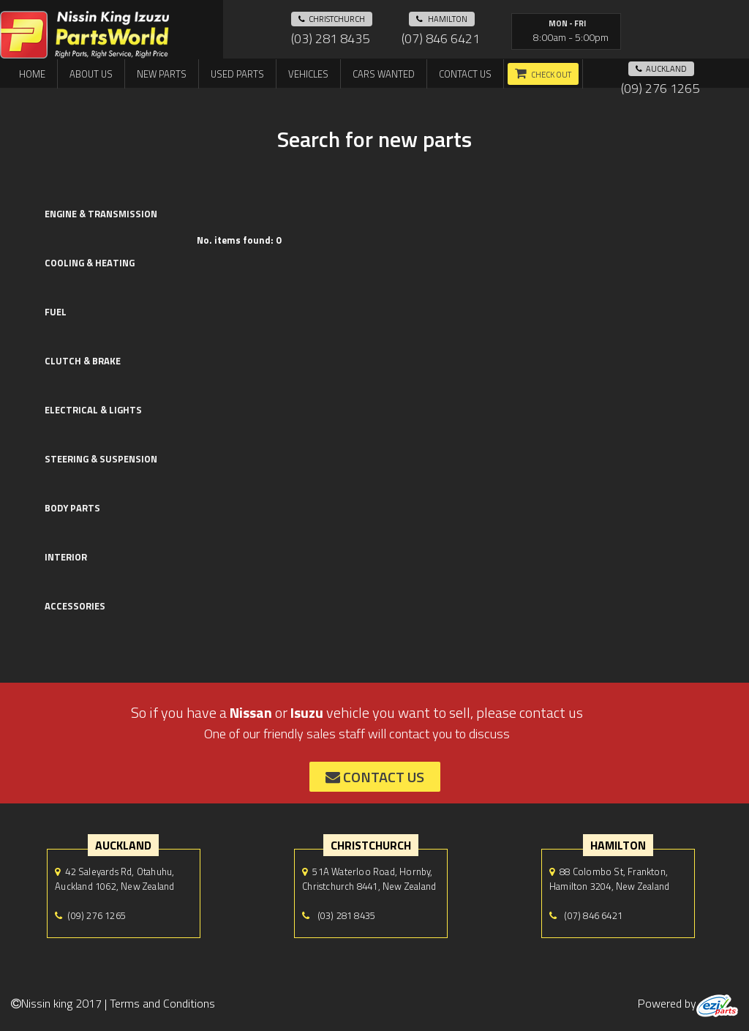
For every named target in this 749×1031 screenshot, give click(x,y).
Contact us (465, 74)
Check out (551, 74)
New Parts (162, 74)
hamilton (441, 19)
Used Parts (237, 74)
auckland (661, 69)
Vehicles (308, 74)
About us (91, 74)
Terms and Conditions (162, 1003)
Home (32, 74)
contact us (374, 776)
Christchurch (331, 19)
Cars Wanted (384, 74)
